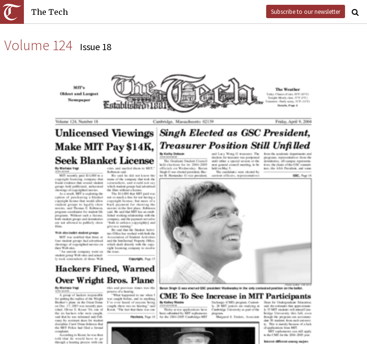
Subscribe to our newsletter (305, 11)
